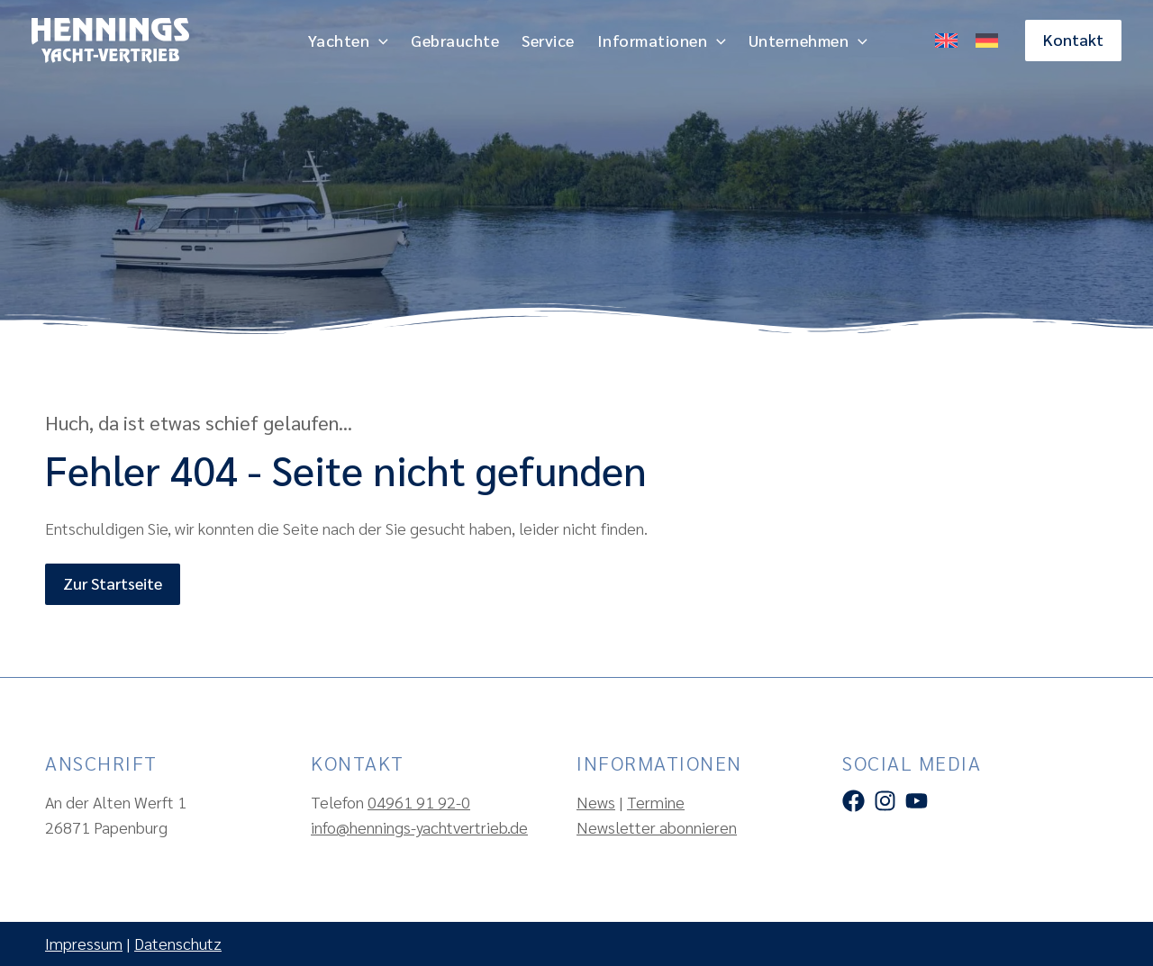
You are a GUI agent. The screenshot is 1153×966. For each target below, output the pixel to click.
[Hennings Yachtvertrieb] (110, 38)
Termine (656, 801)
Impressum (84, 943)
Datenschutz (178, 943)
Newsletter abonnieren (656, 827)
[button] (1073, 40)
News (595, 801)
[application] (378, 40)
